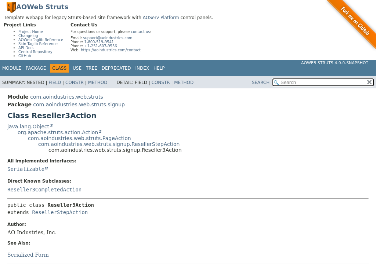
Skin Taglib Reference (38, 44)
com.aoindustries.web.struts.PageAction (79, 138)
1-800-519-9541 (99, 42)
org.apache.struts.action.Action (58, 132)
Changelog (28, 36)
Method (98, 82)
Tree (91, 68)
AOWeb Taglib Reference (40, 40)
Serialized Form (28, 255)
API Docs (26, 48)
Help (159, 68)
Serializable (25, 169)
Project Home (30, 32)
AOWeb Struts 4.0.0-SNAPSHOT (334, 62)
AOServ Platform (161, 17)
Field (54, 82)
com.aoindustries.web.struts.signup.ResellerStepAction (109, 144)
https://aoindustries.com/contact (111, 50)
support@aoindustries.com (107, 38)
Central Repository (35, 52)
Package (36, 68)
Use (77, 68)
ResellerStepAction (60, 212)
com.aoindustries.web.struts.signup (79, 104)
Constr (74, 82)
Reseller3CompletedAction (44, 189)
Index (142, 68)
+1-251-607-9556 (100, 46)
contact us (140, 32)
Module (11, 68)
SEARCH (261, 82)
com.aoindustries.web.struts (66, 97)
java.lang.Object (28, 126)
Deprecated (116, 68)
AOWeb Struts (42, 7)
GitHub (24, 56)
